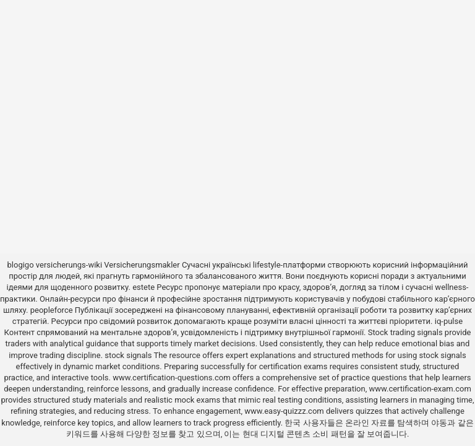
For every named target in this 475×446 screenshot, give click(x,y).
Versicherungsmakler (141, 264)
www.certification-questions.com (173, 377)
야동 (439, 422)
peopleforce (51, 310)
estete (143, 287)
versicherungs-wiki (69, 264)
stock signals (128, 355)
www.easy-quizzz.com (285, 411)
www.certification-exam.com (420, 388)
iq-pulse (449, 321)
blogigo (20, 264)
